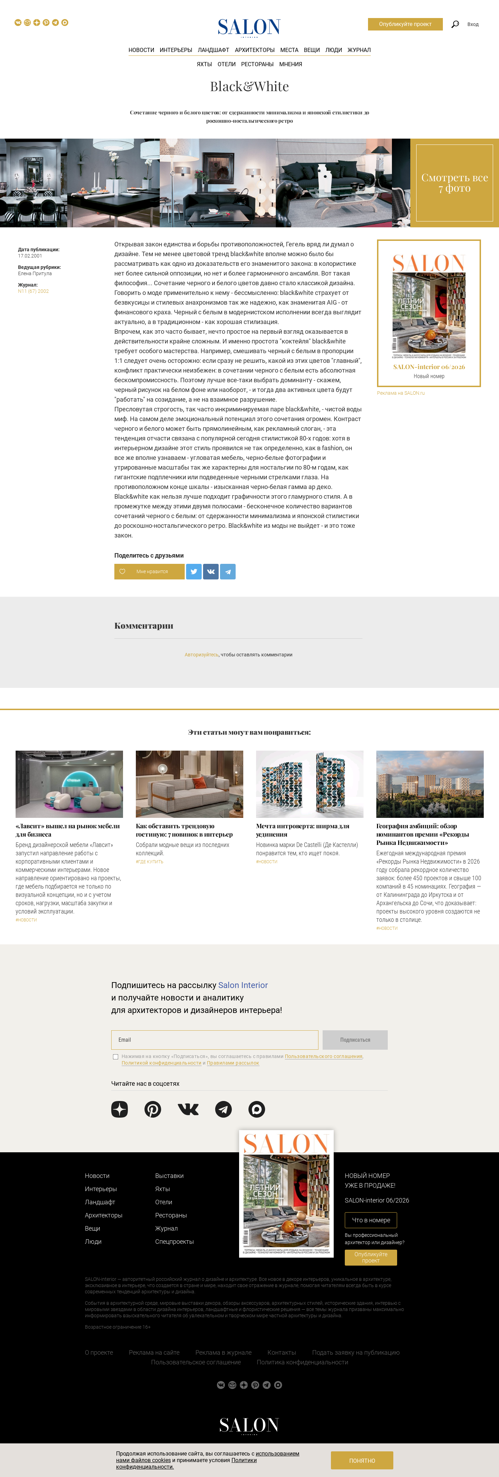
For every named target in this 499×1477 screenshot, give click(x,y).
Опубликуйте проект (405, 24)
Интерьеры (176, 50)
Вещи (312, 50)
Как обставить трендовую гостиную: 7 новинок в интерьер (184, 830)
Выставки (169, 1175)
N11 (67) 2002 (33, 291)
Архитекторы (255, 50)
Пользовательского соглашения (324, 1056)
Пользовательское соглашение (196, 1362)
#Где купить (149, 862)
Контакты (282, 1352)
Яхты (204, 64)
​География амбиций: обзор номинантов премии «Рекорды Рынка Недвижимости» (423, 834)
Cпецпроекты (174, 1241)
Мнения (290, 64)
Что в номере (371, 1220)
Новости (141, 50)
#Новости (26, 920)
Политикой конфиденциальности (162, 1063)
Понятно (362, 1461)
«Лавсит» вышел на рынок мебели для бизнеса (68, 830)
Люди (333, 50)
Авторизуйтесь (202, 654)
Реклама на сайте (154, 1352)
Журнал (359, 50)
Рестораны (257, 64)
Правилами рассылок (233, 1063)
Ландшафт (213, 50)
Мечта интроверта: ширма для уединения (303, 830)
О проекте (99, 1352)
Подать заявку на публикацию (356, 1352)
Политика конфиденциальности (302, 1362)
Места (289, 50)
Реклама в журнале (223, 1352)
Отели (227, 64)
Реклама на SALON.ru (401, 393)
